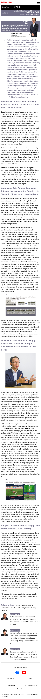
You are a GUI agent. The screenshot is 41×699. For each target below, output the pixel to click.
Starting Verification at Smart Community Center (24, 638)
